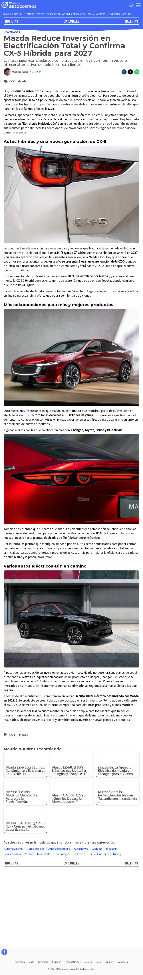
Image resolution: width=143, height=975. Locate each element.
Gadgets (97, 925)
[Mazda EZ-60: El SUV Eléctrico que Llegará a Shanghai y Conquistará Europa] (71, 841)
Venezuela (123, 961)
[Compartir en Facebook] (124, 71)
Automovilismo (13, 925)
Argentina (20, 961)
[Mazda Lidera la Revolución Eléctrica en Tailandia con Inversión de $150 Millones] (117, 869)
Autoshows (81, 925)
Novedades (12, 32)
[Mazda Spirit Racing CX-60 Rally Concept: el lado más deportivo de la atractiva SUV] (25, 897)
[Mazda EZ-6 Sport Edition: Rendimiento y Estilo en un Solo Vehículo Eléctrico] (25, 841)
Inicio (6, 13)
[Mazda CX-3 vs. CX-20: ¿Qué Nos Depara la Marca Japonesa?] (71, 869)
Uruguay (109, 961)
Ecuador (56, 961)
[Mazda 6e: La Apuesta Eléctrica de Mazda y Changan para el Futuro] (117, 841)
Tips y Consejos (99, 930)
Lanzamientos (12, 930)
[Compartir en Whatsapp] (136, 71)
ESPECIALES (71, 21)
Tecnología (62, 930)
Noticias (29, 13)
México (88, 961)
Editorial (17, 13)
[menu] (138, 5)
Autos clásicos (36, 925)
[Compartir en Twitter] (130, 71)
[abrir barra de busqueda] (131, 5)
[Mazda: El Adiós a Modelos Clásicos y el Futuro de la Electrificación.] (25, 869)
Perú (98, 961)
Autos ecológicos (59, 925)
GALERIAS (131, 21)
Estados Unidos (72, 961)
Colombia (43, 961)
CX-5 (12, 81)
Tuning (116, 930)
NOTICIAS (11, 21)
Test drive (79, 930)
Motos (29, 930)
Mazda (22, 81)
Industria (111, 925)
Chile (31, 961)
